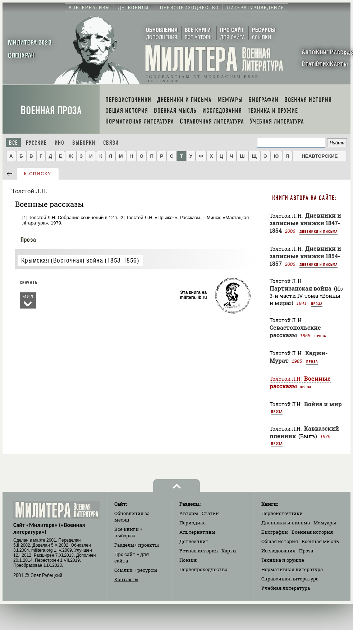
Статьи (210, 513)
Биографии (274, 532)
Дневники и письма (318, 231)
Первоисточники (282, 513)
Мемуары (324, 522)
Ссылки (135, 570)
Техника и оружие (282, 560)
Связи (111, 143)
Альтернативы (197, 532)
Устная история (198, 550)
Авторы (188, 513)
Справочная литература (289, 578)
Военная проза (51, 110)
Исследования (278, 550)
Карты (229, 550)
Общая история (279, 541)
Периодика (192, 522)
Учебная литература (285, 588)
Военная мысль (320, 541)
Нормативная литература (292, 569)
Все (13, 143)
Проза (28, 239)
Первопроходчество (203, 569)
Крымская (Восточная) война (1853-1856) (80, 260)
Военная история (312, 532)
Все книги (128, 532)
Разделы (136, 545)
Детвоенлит (193, 541)
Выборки (83, 143)
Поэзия (188, 560)
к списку (37, 173)
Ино (59, 143)
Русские (36, 143)
